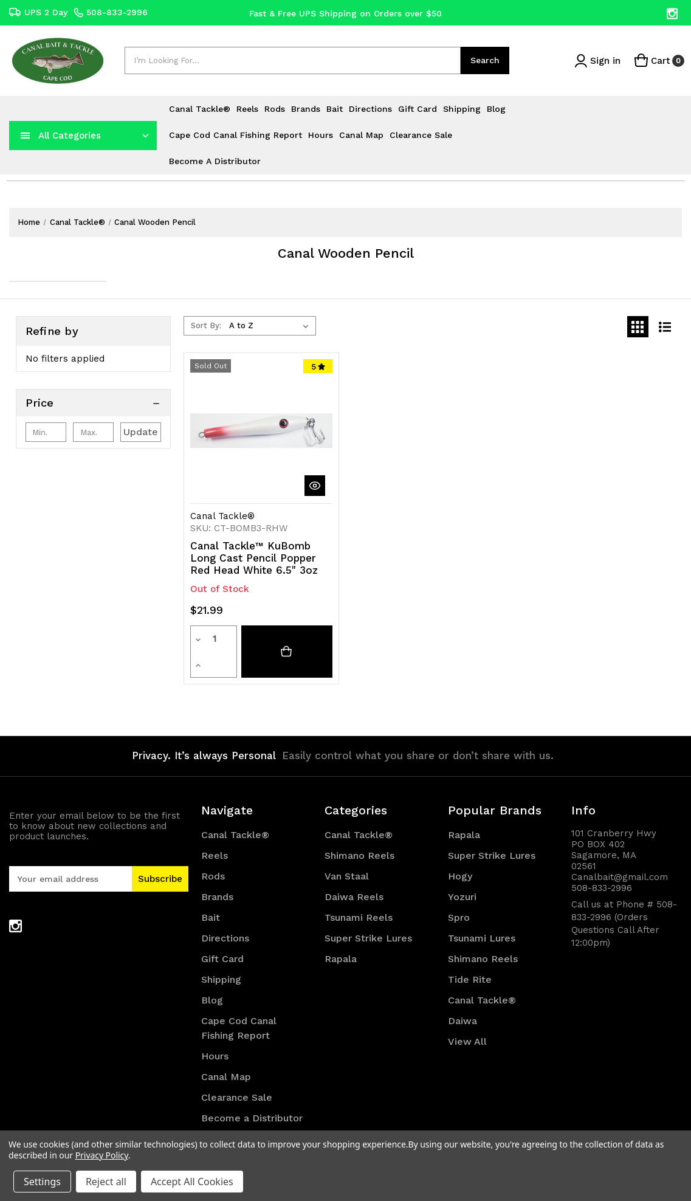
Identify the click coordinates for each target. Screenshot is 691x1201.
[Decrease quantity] (197, 639)
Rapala (341, 933)
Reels (247, 109)
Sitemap (221, 1113)
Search (485, 60)
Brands (305, 109)
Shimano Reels (359, 830)
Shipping (462, 109)
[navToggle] (25, 135)
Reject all (106, 1181)
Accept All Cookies (192, 1181)
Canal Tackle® (199, 109)
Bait (334, 109)
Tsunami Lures (481, 912)
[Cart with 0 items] (658, 60)
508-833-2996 (111, 12)
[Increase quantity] (229, 639)
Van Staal (347, 850)
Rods (274, 109)
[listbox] (271, 326)
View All (467, 1016)
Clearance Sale (421, 135)
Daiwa (462, 995)
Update (140, 432)
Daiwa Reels (354, 871)
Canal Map (361, 135)
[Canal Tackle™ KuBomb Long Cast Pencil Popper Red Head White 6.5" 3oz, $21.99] (261, 430)
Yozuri (462, 871)
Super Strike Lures (368, 912)
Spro (459, 892)
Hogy (460, 850)
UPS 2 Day (38, 12)
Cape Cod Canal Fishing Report (235, 135)
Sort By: (206, 325)
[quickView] (314, 485)
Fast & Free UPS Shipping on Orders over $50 (345, 13)
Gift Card (417, 109)
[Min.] (46, 432)
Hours (320, 135)
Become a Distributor (215, 161)
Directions (370, 109)
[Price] (93, 403)
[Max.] (93, 432)
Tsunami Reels (359, 892)
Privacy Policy (101, 1155)
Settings (42, 1181)
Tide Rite (470, 954)
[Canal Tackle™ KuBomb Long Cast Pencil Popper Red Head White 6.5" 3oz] (286, 638)
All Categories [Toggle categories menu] (69, 135)
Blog (496, 109)
